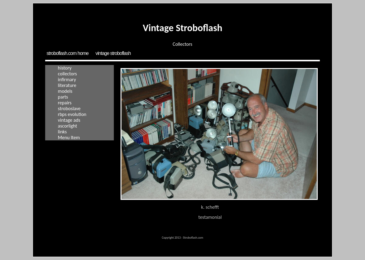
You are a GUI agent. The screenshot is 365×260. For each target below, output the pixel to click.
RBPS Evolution (72, 114)
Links (62, 132)
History (65, 68)
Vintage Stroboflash (113, 53)
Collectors (67, 74)
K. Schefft (210, 207)
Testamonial (210, 217)
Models (65, 91)
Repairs (65, 103)
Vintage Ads (69, 120)
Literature (67, 85)
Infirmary (67, 79)
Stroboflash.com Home (68, 53)
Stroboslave (69, 108)
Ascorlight (67, 126)
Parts (63, 97)
